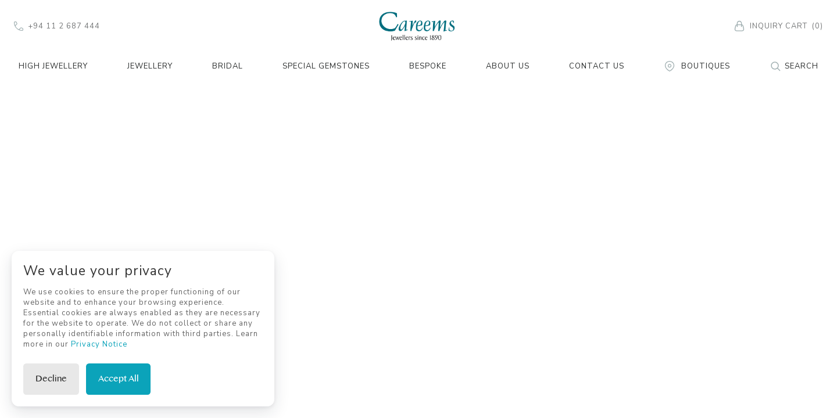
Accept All (118, 379)
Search (794, 66)
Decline (51, 379)
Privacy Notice (99, 344)
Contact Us (596, 66)
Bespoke (427, 66)
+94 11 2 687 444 (57, 26)
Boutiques (697, 66)
